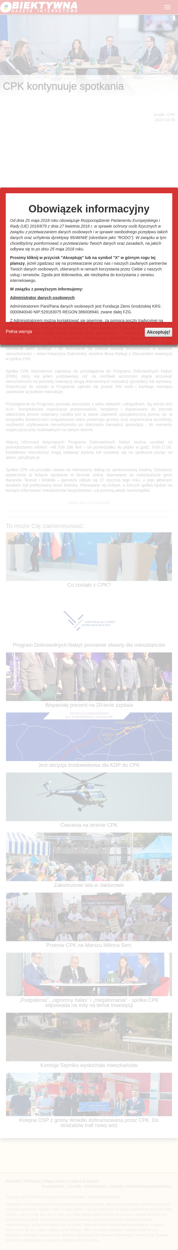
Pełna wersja (19, 331)
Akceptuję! (158, 332)
